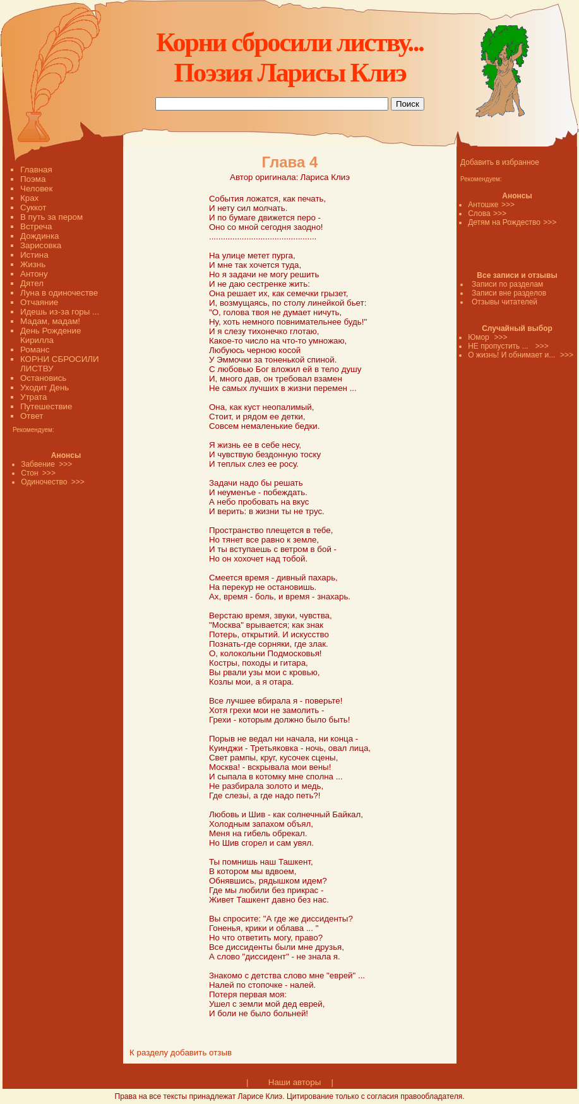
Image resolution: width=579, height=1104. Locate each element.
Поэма (32, 179)
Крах (29, 198)
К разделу (148, 1052)
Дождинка (39, 236)
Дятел (32, 283)
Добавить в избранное (499, 162)
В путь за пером (51, 217)
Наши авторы (294, 1082)
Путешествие (46, 406)
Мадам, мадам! (50, 321)
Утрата (33, 397)
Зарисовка (40, 245)
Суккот (33, 207)
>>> (508, 204)
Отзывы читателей (504, 301)
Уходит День (44, 387)
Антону (34, 274)
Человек (36, 188)
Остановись (43, 378)
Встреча (36, 226)
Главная (36, 169)
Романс (34, 349)
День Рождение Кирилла (50, 335)
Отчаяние (39, 302)
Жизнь (32, 264)
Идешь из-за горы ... (59, 311)
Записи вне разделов (509, 293)
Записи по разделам (507, 284)
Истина (34, 255)
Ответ (31, 416)
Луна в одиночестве (59, 292)
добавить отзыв (201, 1052)
